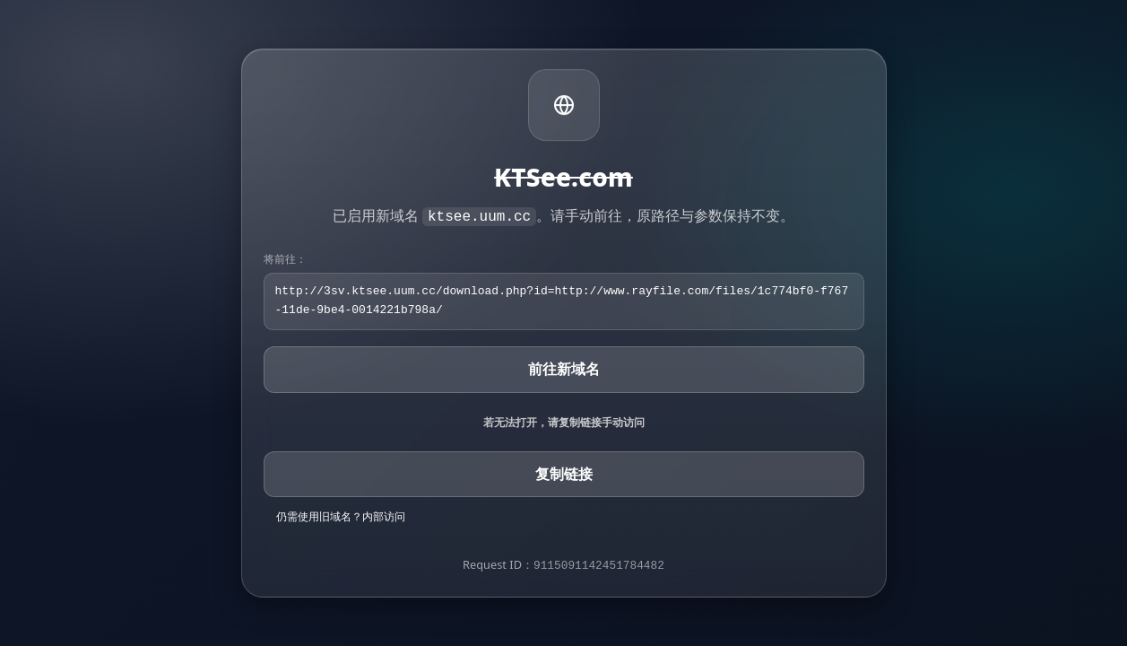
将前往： (285, 258)
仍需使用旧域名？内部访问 (340, 516)
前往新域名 (564, 369)
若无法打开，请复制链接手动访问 (564, 422)
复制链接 (564, 474)
